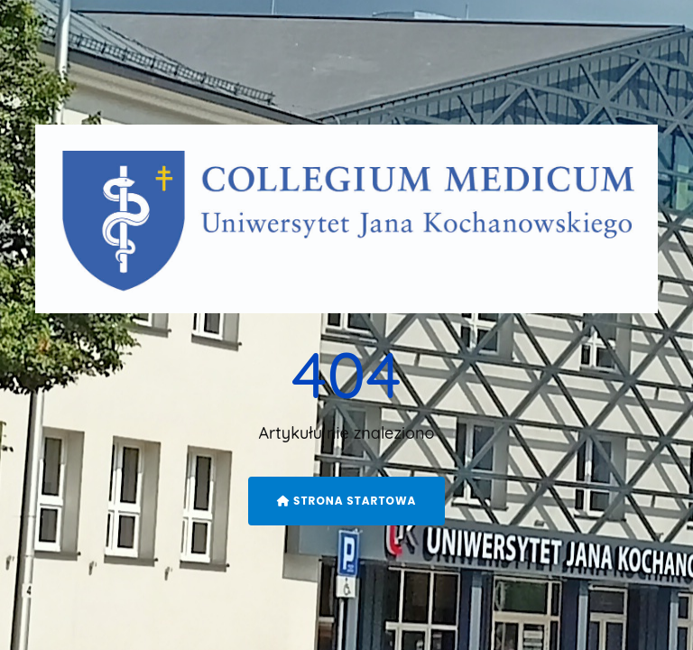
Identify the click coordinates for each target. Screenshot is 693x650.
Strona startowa (347, 500)
